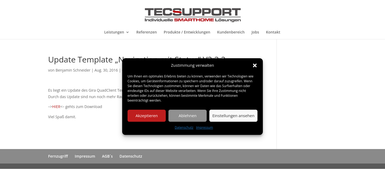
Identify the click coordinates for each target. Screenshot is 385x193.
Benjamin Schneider (73, 70)
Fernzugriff (58, 156)
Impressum (204, 127)
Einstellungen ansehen (233, 115)
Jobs (255, 32)
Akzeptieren (147, 115)
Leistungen (114, 32)
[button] (254, 65)
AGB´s (107, 156)
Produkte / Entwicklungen (187, 32)
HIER (56, 106)
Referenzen (146, 32)
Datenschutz (184, 127)
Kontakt (273, 32)
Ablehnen (188, 115)
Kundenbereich (231, 32)
